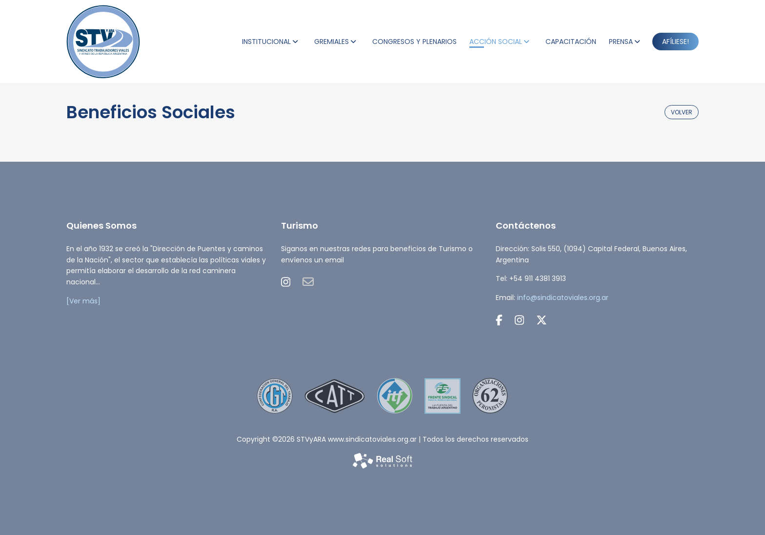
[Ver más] (83, 301)
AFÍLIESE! (675, 41)
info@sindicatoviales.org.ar (562, 297)
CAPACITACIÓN (570, 41)
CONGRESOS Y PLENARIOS (414, 41)
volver (681, 112)
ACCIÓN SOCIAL (495, 41)
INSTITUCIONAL (266, 41)
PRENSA (621, 41)
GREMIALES (331, 41)
